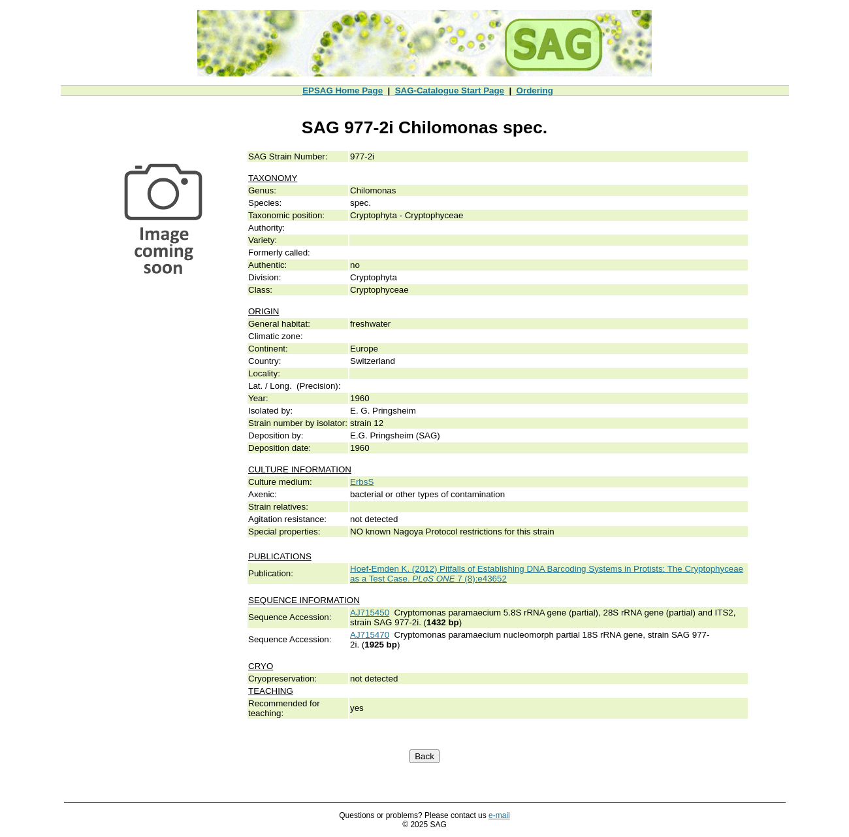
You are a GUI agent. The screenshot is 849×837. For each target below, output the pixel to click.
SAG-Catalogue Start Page (449, 90)
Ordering (535, 90)
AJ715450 (369, 612)
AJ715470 (369, 635)
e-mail (499, 815)
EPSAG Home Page (342, 90)
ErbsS (362, 482)
